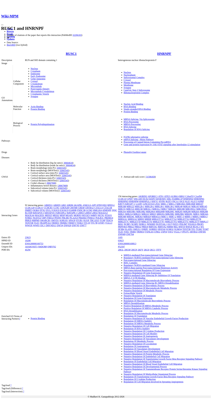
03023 (121, 240)
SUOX (86, 220)
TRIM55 (55, 223)
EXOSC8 (64, 210)
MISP (62, 215)
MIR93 (141, 219)
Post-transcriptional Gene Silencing (140, 260)
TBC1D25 (94, 220)
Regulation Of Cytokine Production (140, 379)
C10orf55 (189, 196)
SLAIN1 (128, 229)
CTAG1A (98, 208)
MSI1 (120, 224)
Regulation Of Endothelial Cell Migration (142, 361)
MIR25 (153, 214)
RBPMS (35, 220)
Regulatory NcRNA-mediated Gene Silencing (144, 265)
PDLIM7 (183, 224)
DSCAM (138, 199)
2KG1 (152, 250)
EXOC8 (56, 210)
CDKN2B (64, 208)
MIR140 (178, 206)
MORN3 (77, 215)
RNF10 (182, 227)
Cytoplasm (35, 71)
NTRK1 (28, 218)
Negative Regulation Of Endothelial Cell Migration (147, 356)
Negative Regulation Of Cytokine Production (144, 331)
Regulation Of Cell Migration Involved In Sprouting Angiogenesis (153, 382)
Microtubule (36, 86)
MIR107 (199, 204)
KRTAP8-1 (72, 213)
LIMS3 (81, 213)
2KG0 (146, 250)
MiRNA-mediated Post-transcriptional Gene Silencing (148, 255)
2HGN (134, 250)
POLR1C (100, 218)
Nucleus (34, 68)
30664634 (68, 163)
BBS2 (182, 196)
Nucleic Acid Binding (133, 104)
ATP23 (167, 196)
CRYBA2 (89, 208)
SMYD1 (55, 220)
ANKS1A (86, 205)
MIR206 (187, 211)
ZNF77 (83, 225)
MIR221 (137, 214)
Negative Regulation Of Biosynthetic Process (144, 285)
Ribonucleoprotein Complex (136, 92)
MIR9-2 (196, 216)
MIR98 (148, 219)
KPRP (201, 201)
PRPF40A (122, 227)
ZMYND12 (51, 225)
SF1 (202, 227)
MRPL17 (204, 221)
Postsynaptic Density (40, 89)
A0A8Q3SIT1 (31, 246)
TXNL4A (149, 232)
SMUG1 (137, 229)
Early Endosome (38, 76)
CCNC (56, 208)
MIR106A (180, 204)
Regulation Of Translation (135, 316)
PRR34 (145, 227)
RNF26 (189, 227)
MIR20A (195, 211)
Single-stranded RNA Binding (137, 109)
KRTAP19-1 (38, 213)
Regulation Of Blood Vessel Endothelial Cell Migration (149, 351)
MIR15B (139, 209)
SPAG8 (72, 220)
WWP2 (36, 225)
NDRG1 (142, 224)
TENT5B (29, 223)
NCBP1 (127, 224)
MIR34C (131, 216)
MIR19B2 (140, 211)
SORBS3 (153, 229)
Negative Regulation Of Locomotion (140, 344)
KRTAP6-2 (61, 213)
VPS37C (185, 232)
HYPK (162, 201)
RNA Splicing (130, 127)
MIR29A (161, 214)
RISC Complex (130, 263)
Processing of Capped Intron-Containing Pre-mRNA (147, 142)
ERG (169, 199)
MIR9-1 (188, 216)
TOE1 (126, 232)
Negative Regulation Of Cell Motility (140, 333)
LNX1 (157, 204)
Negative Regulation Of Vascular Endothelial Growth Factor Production (156, 318)
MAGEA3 (103, 213)
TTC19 (87, 223)
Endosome (35, 73)
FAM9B (72, 210)
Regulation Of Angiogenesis (136, 346)
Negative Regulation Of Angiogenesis (141, 336)
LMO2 (95, 213)
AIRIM (69, 205)
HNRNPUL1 (145, 201)
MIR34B (122, 216)
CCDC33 (122, 199)
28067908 (51, 183)
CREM (81, 208)
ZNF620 (67, 225)
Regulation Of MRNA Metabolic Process (142, 323)
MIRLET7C (123, 221)
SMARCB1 (45, 220)
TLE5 (36, 223)
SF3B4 (121, 229)
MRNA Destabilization (134, 303)
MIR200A (150, 211)
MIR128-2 (149, 206)
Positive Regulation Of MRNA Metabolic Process (146, 306)
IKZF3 (168, 201)
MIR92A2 (132, 219)
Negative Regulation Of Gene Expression (142, 273)
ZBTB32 (194, 232)
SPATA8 (161, 229)
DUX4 (145, 199)
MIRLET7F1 (159, 221)
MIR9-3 (204, 216)
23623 (28, 237)
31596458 (150, 177)
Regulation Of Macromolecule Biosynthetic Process (147, 301)
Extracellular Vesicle (133, 293)
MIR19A (122, 211)
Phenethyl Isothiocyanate (135, 152)
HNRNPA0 (188, 199)
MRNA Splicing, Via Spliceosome (139, 119)
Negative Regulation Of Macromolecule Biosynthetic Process (151, 280)
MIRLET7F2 (171, 221)
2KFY (140, 250)
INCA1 (175, 201)
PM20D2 (83, 218)
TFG (193, 229)
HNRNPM (134, 201)
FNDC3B (81, 210)
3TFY (158, 250)
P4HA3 (50, 218)
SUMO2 (170, 229)
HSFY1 (154, 201)
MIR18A (172, 209)
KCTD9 (28, 213)
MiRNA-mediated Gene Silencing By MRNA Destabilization (151, 283)
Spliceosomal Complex (134, 77)
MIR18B (181, 209)
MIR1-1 (164, 204)
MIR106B (190, 204)
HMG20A (97, 210)
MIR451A (156, 216)
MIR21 (121, 214)
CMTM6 (74, 208)
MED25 (48, 215)
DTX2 (42, 210)
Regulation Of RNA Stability (137, 328)
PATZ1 (176, 224)
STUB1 (79, 220)
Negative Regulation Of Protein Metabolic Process (146, 354)
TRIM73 (72, 223)
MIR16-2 (156, 209)
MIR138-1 (159, 206)
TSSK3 (79, 223)
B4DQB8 (42, 246)
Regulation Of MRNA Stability (138, 321)
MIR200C (169, 211)
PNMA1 (91, 218)
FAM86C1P (177, 199)
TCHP (102, 220)
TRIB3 (133, 232)
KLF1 (188, 201)
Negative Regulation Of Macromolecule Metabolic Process (150, 288)
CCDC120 (30, 208)
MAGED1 (39, 215)
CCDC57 (39, 208)
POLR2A (192, 224)
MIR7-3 (180, 216)
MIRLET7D (135, 221)
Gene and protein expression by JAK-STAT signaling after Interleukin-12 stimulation (162, 144)
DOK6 (36, 210)
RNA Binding (130, 106)
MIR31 (196, 214)
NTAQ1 (108, 215)
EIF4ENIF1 (161, 199)
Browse (10, 31)
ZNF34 (60, 225)
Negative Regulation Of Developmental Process (145, 366)
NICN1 (101, 215)
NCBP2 (134, 224)
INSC (114, 210)
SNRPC (144, 229)
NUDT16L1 (161, 224)
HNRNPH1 (199, 199)
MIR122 (130, 206)
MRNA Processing (132, 124)
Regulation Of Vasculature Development (142, 349)
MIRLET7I (194, 221)
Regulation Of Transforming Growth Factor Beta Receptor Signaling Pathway (159, 376)
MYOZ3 (86, 215)
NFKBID (151, 224)
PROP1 (200, 224)
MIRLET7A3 (183, 219)
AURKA (175, 196)
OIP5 (44, 218)
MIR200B (160, 211)
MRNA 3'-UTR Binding (134, 278)
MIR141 (187, 206)
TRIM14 (140, 232)
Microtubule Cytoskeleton (42, 91)
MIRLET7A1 (158, 219)
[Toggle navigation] (2, 24)
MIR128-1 (139, 206)
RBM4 (170, 227)
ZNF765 (75, 225)
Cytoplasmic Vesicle (40, 94)
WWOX (28, 225)
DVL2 (49, 210)
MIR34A (204, 214)
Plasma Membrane (132, 82)
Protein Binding (38, 109)
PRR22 (131, 227)
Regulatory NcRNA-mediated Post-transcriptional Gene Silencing (153, 257)
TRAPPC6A (45, 223)
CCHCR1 (48, 208)
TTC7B (94, 223)
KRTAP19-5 (50, 213)
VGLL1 (177, 232)
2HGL (121, 250)
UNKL (157, 232)
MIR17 (164, 209)
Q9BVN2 (51, 246)
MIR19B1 (131, 211)
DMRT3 (28, 210)
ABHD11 (48, 205)
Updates (11, 39)
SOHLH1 (63, 220)
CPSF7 (130, 199)
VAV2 (170, 232)
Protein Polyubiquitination (42, 124)
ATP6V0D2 (101, 205)
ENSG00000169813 (127, 243)
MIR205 (178, 211)
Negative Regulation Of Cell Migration (141, 326)
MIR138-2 (169, 206)
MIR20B (204, 211)
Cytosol (34, 81)
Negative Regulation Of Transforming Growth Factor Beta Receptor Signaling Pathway (163, 359)
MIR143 (195, 206)
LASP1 (139, 204)
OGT (169, 224)
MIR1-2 (172, 204)
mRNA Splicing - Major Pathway (139, 139)
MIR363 (139, 216)
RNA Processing (131, 122)
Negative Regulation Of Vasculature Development (146, 339)
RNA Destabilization (133, 311)
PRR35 (28, 220)
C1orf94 (198, 196)
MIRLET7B (195, 219)
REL (176, 227)
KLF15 (194, 201)
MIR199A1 (190, 209)
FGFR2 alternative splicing (136, 137)
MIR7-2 (172, 216)
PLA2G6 (74, 218)
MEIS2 (56, 215)
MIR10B (122, 206)
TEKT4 (109, 220)
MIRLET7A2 (171, 219)
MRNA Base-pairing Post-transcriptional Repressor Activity (151, 268)
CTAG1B (107, 208)
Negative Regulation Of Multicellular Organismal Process (150, 374)
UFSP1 (101, 223)
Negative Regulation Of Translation (140, 295)
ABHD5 (57, 205)
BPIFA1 (111, 205)
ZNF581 (202, 232)
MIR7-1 (164, 216)
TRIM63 (64, 223)
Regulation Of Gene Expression (138, 298)
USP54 (164, 232)
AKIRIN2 (142, 196)
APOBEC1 (153, 196)
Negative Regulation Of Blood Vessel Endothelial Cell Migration (153, 364)
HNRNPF (164, 53)
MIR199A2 (201, 209)
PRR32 (138, 227)
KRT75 (121, 204)
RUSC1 (71, 53)
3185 (120, 237)
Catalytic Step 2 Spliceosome (137, 90)
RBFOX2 (162, 227)
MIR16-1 (147, 209)
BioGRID (11, 45)
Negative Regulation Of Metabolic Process (143, 290)
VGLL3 (108, 223)
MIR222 (145, 214)
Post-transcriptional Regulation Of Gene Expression (147, 270)
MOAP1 (69, 215)
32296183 (77, 35)
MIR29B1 (169, 214)
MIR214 (129, 214)
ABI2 (63, 205)
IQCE (182, 201)
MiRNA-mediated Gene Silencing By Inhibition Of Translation (152, 275)
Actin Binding (37, 106)
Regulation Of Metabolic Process (139, 341)
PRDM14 (108, 218)
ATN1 (161, 196)
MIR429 (147, 216)
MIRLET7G (183, 221)
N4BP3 (93, 215)
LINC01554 (148, 204)
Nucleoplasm (129, 75)
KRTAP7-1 (130, 204)
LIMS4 (88, 213)
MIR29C (189, 214)
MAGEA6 (29, 215)
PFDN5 (58, 218)
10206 (28, 240)
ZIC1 (42, 225)
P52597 (121, 246)
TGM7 (206, 229)
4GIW (28, 250)
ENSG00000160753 (34, 243)
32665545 (61, 168)
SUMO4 (178, 229)
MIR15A (130, 209)
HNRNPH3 (123, 201)
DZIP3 (152, 199)
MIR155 (122, 209)
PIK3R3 (65, 218)
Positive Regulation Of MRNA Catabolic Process (146, 308)
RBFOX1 (153, 227)
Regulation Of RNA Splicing (137, 129)
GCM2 (89, 210)
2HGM (127, 250)
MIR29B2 (179, 214)
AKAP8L (78, 205)
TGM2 (199, 229)
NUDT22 (37, 218)
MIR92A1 (122, 219)
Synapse (34, 96)
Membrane (128, 85)
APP (94, 205)
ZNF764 (130, 234)
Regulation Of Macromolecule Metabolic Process (146, 313)
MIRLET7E (146, 221)
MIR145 (203, 206)
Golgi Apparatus (38, 79)
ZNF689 (122, 234)
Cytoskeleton (36, 84)
